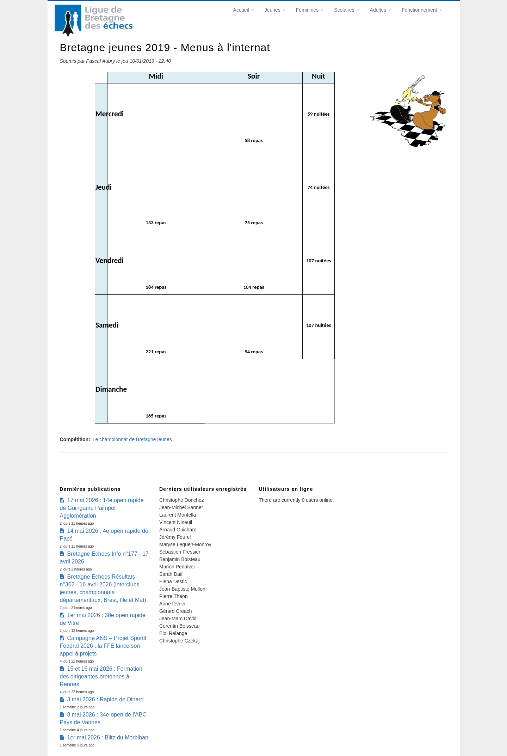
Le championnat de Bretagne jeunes (132, 439)
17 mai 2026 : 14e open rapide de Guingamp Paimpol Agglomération (102, 508)
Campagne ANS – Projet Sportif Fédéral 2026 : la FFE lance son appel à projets (103, 646)
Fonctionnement (422, 10)
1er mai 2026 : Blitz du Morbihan (107, 737)
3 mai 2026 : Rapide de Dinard (105, 699)
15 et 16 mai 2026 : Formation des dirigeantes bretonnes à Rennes (101, 676)
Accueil (243, 10)
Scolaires (346, 10)
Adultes (380, 10)
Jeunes (275, 10)
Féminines (309, 10)
